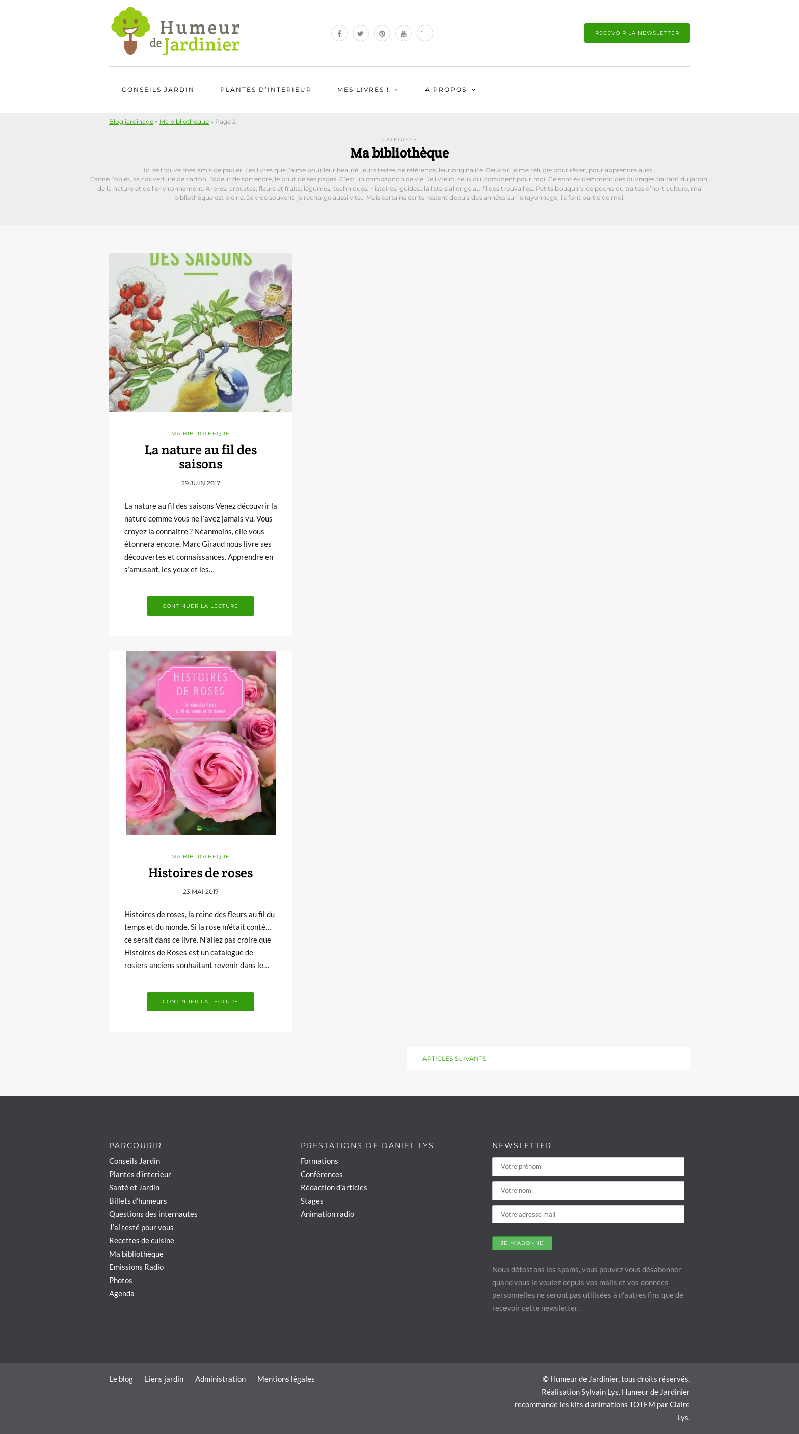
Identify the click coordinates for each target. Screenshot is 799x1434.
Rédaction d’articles (334, 1187)
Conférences (322, 1174)
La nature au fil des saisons (201, 457)
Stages (312, 1200)
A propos (446, 89)
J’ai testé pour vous (141, 1227)
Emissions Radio (136, 1266)
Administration (220, 1379)
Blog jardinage (131, 121)
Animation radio (327, 1213)
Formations (319, 1160)
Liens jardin (164, 1379)
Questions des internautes (153, 1213)
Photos (120, 1280)
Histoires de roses (200, 872)
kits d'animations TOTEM (613, 1404)
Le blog (121, 1379)
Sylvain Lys (600, 1391)
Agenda (122, 1293)
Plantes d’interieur (266, 89)
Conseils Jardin (158, 89)
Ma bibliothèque (184, 121)
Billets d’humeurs (138, 1200)
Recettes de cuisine (141, 1240)
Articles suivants (454, 1058)
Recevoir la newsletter (637, 33)
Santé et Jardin (134, 1187)
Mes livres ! (363, 89)
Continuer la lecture (200, 606)
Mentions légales (286, 1379)
